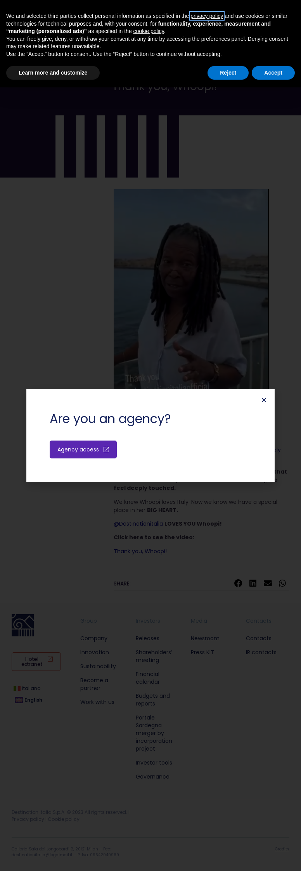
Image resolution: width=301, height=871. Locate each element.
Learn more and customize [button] (53, 73)
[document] (150, 435)
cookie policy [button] (148, 31)
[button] (264, 400)
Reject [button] (228, 73)
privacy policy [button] (206, 16)
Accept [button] (273, 73)
